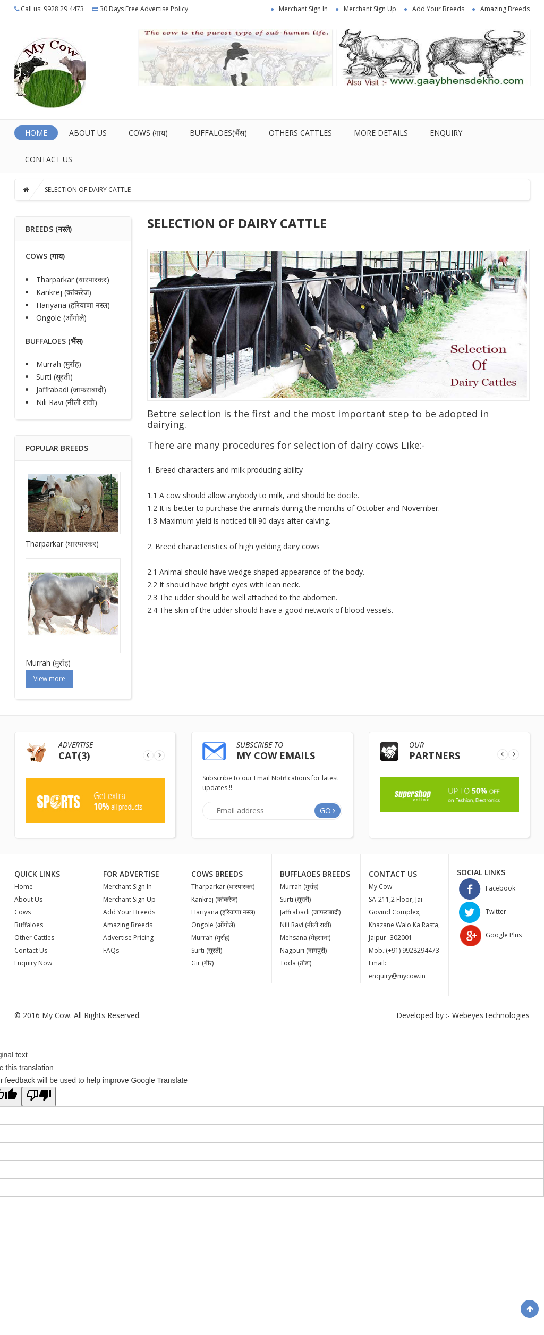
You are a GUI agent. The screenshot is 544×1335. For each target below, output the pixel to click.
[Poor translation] (39, 1096)
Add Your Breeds (438, 8)
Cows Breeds (217, 874)
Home (36, 133)
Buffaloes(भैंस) (218, 133)
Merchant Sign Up (370, 8)
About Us (88, 133)
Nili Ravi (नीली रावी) (66, 402)
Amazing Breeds (505, 8)
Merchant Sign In (303, 8)
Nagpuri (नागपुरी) (303, 950)
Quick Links (37, 874)
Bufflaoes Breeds (315, 874)
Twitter (481, 911)
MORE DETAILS (381, 133)
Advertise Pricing (128, 937)
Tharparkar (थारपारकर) (72, 279)
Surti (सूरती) (54, 377)
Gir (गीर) (202, 963)
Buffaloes (28, 924)
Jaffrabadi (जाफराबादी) (71, 389)
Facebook (486, 888)
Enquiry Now (33, 963)
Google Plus (489, 934)
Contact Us (48, 159)
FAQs (111, 950)
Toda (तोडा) (295, 963)
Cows (22, 912)
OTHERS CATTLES (300, 133)
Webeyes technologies (491, 1015)
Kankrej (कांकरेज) (63, 292)
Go (325, 810)
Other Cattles (34, 937)
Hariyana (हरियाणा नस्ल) (73, 305)
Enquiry (446, 133)
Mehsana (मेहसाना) (305, 937)
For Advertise (131, 874)
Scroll (530, 1309)
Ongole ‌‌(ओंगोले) (61, 318)
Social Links (481, 872)
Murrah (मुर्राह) (58, 364)
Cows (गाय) (148, 133)
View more (49, 678)
